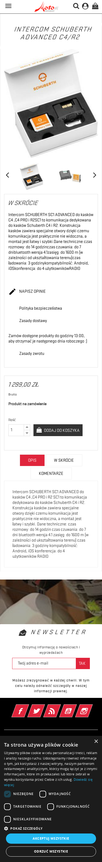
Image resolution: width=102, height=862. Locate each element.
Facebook (28, 707)
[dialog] (51, 799)
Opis (32, 460)
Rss (59, 707)
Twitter (44, 707)
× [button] (96, 742)
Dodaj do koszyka (61, 430)
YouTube (75, 707)
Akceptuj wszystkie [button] (51, 838)
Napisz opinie (27, 292)
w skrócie (64, 460)
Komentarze (51, 473)
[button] (51, 828)
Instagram (91, 707)
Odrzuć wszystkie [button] (51, 851)
